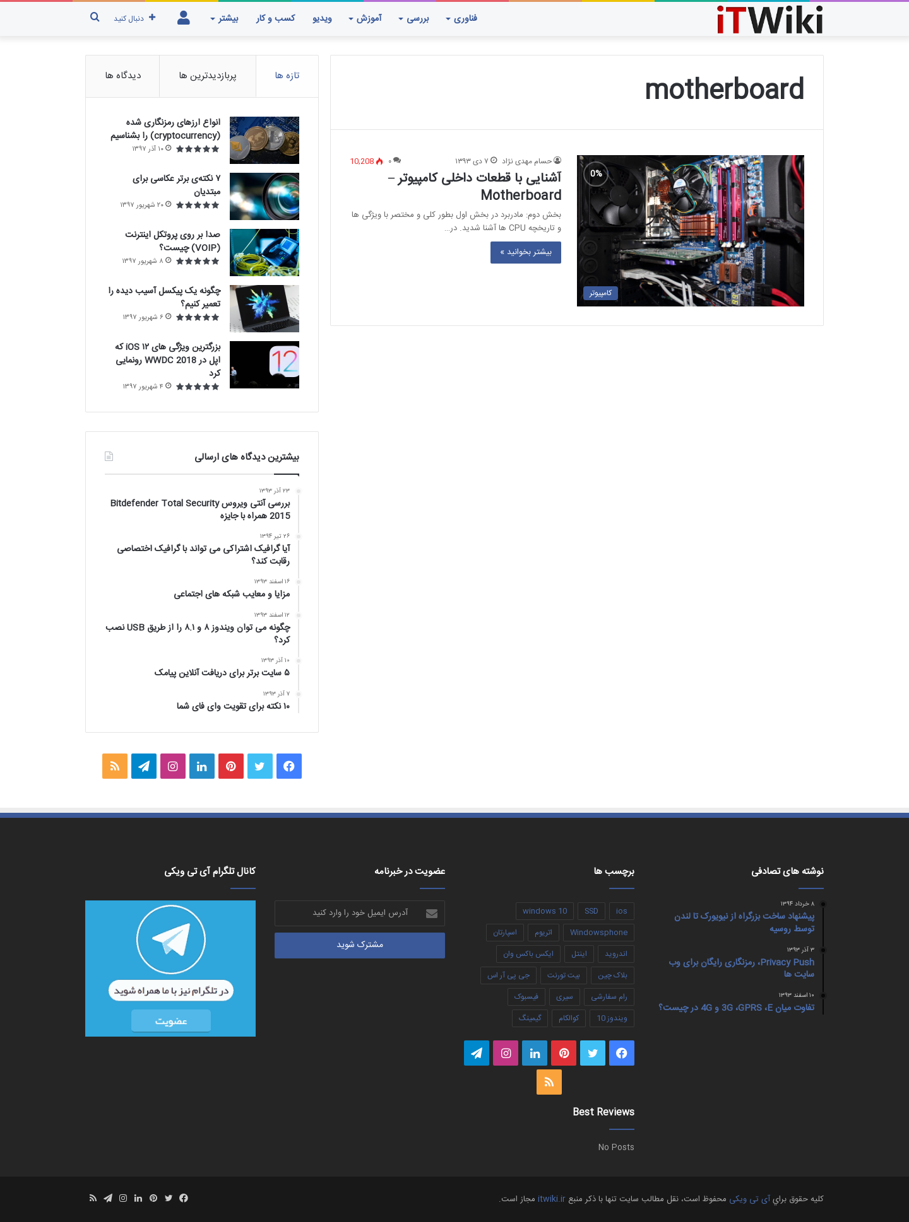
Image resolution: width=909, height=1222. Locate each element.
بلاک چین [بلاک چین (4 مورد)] (612, 975)
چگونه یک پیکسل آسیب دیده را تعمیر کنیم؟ (164, 298)
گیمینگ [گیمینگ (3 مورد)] (530, 1018)
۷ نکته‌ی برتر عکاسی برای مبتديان (176, 186)
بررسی (418, 18)
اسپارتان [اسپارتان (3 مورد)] (505, 932)
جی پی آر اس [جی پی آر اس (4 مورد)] (508, 975)
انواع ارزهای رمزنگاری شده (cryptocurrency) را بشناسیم (165, 129)
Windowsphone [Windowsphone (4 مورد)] (598, 932)
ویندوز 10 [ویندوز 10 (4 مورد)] (612, 1018)
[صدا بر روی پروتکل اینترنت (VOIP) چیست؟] (264, 252)
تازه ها (287, 76)
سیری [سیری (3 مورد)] (564, 997)
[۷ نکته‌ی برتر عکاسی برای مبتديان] (264, 196)
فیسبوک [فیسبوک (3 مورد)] (526, 997)
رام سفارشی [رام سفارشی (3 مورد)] (609, 997)
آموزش (369, 18)
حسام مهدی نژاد (527, 161)
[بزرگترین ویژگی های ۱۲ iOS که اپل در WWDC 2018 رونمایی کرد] (264, 364)
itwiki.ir (552, 1199)
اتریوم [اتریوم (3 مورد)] (543, 932)
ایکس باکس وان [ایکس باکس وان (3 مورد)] (528, 954)
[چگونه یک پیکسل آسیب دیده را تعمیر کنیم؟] (264, 308)
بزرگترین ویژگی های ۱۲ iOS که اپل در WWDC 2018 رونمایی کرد (167, 360)
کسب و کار (275, 18)
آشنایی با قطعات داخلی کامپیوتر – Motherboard (474, 187)
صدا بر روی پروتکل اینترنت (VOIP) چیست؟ (172, 242)
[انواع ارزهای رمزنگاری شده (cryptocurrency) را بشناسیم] (264, 140)
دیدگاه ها (123, 76)
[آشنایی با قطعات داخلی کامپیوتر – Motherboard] (690, 230)
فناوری (465, 18)
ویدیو (322, 18)
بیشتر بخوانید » (526, 252)
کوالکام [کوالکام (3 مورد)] (569, 1018)
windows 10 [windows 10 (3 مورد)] (545, 911)
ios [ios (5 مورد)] (621, 911)
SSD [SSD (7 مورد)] (591, 911)
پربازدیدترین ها (208, 76)
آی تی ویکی (749, 1199)
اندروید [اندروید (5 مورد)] (616, 954)
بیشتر (228, 18)
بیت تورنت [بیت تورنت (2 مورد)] (563, 975)
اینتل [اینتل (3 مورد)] (579, 954)
